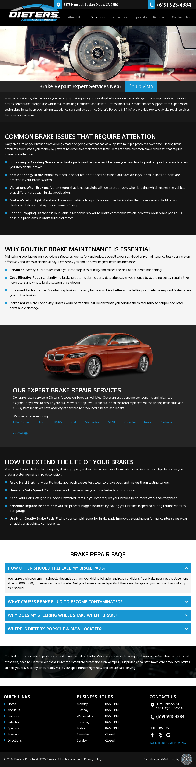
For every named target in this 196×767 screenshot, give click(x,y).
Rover (148, 422)
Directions (15, 740)
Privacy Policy (92, 759)
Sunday (82, 740)
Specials (140, 17)
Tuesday (82, 710)
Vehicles (119, 17)
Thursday (83, 722)
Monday (82, 704)
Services (97, 17)
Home (57, 17)
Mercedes (92, 422)
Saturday (83, 734)
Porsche (130, 422)
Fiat (73, 422)
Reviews (159, 17)
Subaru (166, 422)
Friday (81, 728)
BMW (58, 422)
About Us (75, 17)
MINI (111, 422)
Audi (42, 422)
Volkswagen (21, 433)
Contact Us (180, 17)
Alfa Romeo (21, 422)
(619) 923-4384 (170, 716)
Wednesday (85, 716)
